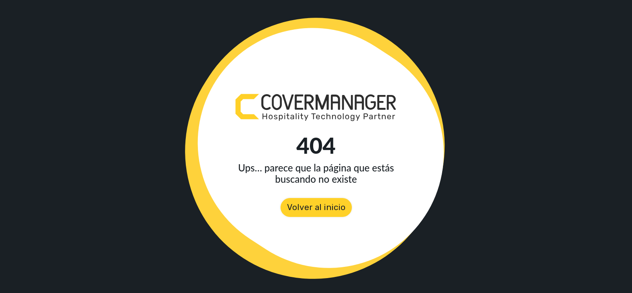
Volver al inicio (316, 207)
